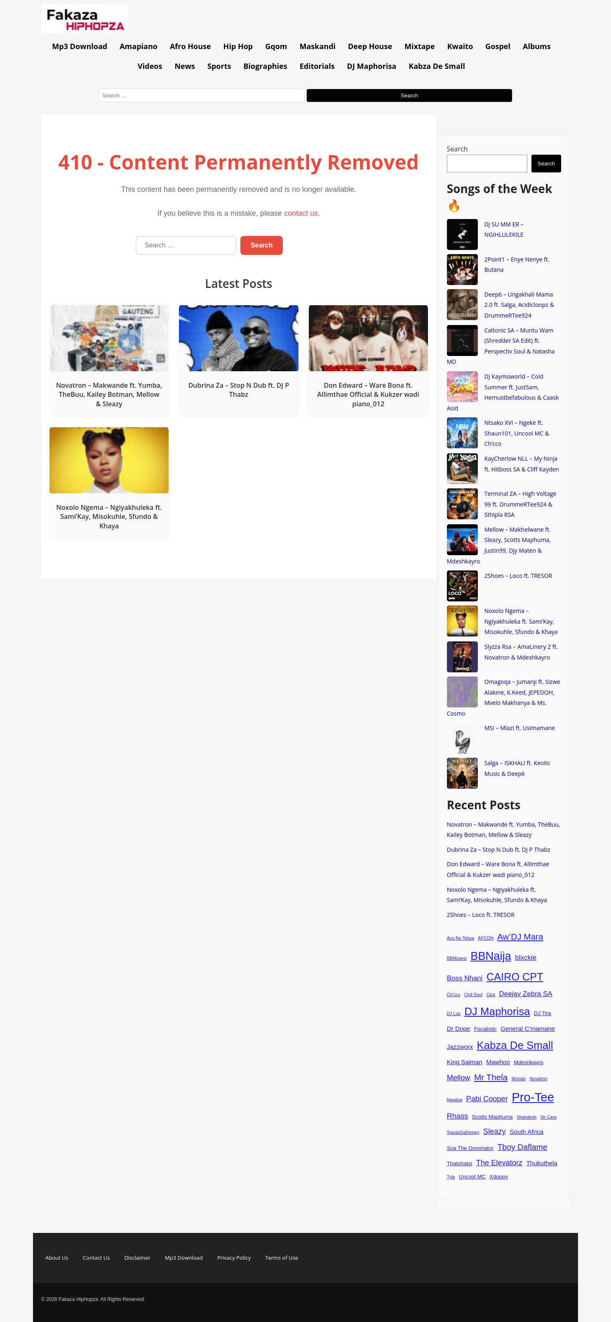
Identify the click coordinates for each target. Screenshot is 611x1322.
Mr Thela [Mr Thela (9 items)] (491, 1077)
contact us (301, 213)
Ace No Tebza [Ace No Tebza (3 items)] (460, 938)
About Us (56, 1257)
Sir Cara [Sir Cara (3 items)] (548, 1117)
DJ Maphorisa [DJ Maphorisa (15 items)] (497, 1011)
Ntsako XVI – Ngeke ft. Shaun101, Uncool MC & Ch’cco (516, 433)
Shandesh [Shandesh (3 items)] (526, 1117)
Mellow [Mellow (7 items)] (458, 1077)
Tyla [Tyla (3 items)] (451, 1176)
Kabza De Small (437, 66)
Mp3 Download (79, 46)
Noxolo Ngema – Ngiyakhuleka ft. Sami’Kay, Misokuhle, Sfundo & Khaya (521, 621)
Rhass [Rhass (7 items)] (457, 1116)
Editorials (317, 66)
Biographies (265, 66)
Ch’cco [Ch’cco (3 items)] (454, 994)
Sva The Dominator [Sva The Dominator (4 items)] (470, 1148)
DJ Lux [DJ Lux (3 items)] (454, 1013)
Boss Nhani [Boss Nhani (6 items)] (465, 978)
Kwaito (460, 46)
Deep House (370, 46)
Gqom (276, 46)
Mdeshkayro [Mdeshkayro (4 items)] (528, 1062)
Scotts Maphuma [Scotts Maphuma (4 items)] (492, 1117)
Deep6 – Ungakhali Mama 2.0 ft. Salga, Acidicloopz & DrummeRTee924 (519, 304)
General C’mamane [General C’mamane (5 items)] (528, 1028)
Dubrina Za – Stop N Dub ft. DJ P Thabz (498, 849)
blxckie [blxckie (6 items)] (525, 957)
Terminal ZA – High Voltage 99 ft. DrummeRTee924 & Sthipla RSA (520, 504)
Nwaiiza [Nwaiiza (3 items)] (454, 1099)
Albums (537, 46)
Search (457, 148)
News (184, 66)
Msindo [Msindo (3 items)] (519, 1078)
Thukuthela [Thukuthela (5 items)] (541, 1162)
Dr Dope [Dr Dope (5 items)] (458, 1028)
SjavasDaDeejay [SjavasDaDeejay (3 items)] (463, 1132)
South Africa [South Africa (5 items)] (526, 1131)
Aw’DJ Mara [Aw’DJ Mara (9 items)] (520, 936)
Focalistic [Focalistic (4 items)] (485, 1029)
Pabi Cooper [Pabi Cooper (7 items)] (487, 1098)
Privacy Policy (234, 1257)
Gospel (497, 46)
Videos (150, 66)
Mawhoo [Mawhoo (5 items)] (498, 1061)
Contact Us (96, 1257)
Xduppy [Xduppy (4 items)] (498, 1177)
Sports (219, 66)
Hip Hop (238, 46)
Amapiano (138, 46)
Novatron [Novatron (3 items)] (539, 1078)
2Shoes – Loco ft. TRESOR (518, 576)
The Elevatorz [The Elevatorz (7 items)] (499, 1162)
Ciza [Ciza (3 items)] (490, 994)
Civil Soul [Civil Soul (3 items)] (473, 994)
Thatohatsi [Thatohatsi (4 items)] (459, 1163)
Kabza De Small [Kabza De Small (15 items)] (515, 1045)
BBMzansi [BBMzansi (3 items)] (457, 958)
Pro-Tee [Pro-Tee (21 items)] (533, 1097)
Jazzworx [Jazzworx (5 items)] (460, 1046)
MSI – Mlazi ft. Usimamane (519, 728)
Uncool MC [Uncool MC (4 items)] (472, 1177)
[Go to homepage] (84, 30)
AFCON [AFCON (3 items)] (485, 938)
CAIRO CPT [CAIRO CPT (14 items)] (514, 977)
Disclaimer (137, 1257)
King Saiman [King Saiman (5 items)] (464, 1061)
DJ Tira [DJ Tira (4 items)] (542, 1013)
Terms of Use (281, 1257)
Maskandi (318, 46)
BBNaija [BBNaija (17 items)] (490, 956)
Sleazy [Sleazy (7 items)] (494, 1131)
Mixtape (419, 46)
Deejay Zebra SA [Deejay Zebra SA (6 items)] (525, 994)
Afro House (190, 46)
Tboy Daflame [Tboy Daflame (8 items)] (522, 1147)
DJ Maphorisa (372, 66)
